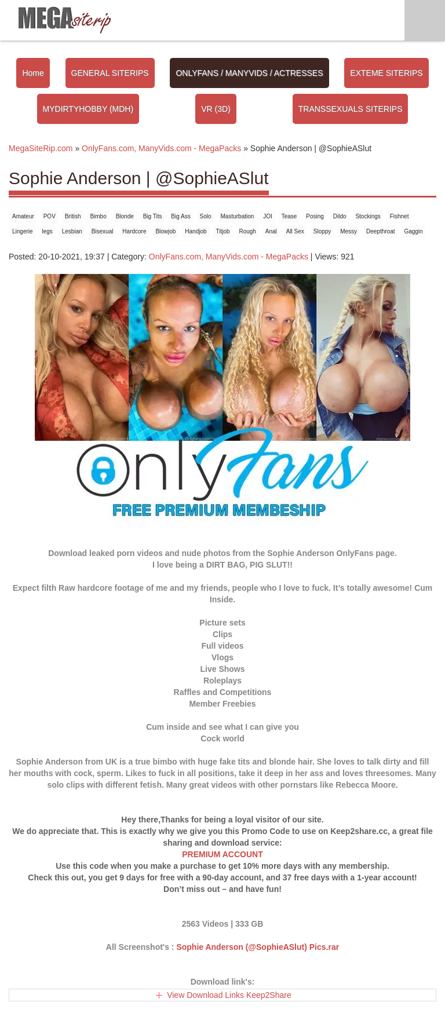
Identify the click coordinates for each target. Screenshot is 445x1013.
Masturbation (237, 216)
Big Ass (180, 216)
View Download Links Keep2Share (229, 995)
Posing (315, 216)
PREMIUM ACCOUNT (222, 854)
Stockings (367, 216)
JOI (267, 216)
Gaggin (413, 231)
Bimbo (98, 216)
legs (47, 231)
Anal (271, 231)
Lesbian (72, 231)
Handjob (195, 231)
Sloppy (322, 231)
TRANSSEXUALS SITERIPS (350, 109)
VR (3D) (216, 109)
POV (49, 216)
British (73, 216)
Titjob (222, 231)
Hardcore (134, 231)
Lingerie (22, 231)
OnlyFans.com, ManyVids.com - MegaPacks (228, 256)
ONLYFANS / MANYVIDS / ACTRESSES (249, 73)
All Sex (295, 231)
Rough (247, 231)
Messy (348, 231)
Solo (205, 216)
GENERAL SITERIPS (110, 73)
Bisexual (103, 231)
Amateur (23, 216)
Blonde (125, 216)
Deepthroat (380, 231)
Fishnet (399, 216)
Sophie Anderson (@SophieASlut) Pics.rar (257, 947)
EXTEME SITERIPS (386, 73)
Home (32, 73)
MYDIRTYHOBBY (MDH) (88, 109)
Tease (289, 216)
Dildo (339, 216)
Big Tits (152, 216)
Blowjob (165, 231)
